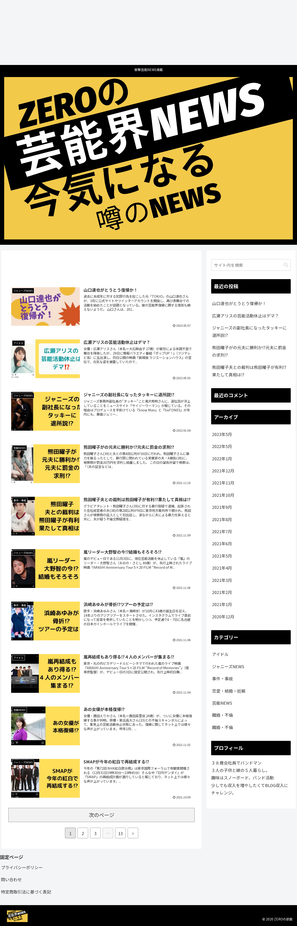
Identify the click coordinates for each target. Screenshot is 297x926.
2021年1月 (222, 604)
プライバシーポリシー (22, 867)
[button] (286, 265)
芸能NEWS (222, 703)
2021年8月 (222, 519)
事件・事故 (222, 678)
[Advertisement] (139, 32)
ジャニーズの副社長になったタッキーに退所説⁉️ (249, 331)
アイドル (220, 654)
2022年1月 (222, 458)
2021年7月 (222, 531)
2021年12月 (223, 471)
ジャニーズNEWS (228, 666)
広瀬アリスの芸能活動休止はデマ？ (245, 316)
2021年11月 (223, 483)
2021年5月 (222, 556)
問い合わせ (11, 879)
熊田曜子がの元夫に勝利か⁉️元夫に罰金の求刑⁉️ (249, 351)
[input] (251, 265)
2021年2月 (222, 592)
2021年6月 (222, 543)
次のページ (101, 814)
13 (120, 833)
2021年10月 (223, 495)
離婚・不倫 (222, 715)
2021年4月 (222, 568)
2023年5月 (222, 434)
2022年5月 (222, 446)
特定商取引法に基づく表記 (26, 892)
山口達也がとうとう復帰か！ (239, 303)
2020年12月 (223, 616)
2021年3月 (222, 580)
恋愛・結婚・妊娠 (228, 691)
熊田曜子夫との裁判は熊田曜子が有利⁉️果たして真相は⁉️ (249, 370)
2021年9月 (222, 507)
